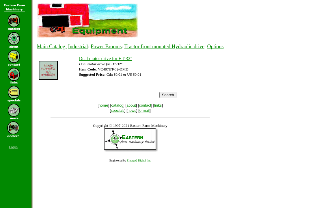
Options (215, 46)
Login (13, 147)
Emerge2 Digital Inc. (139, 160)
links (158, 105)
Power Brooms (106, 46)
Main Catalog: (52, 46)
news (132, 110)
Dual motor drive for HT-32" (105, 58)
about (131, 105)
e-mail (144, 110)
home (103, 105)
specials (117, 110)
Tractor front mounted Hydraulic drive (164, 46)
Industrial (78, 46)
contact (145, 105)
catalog (117, 105)
